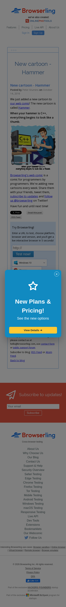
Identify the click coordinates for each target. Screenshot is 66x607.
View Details (33, 330)
